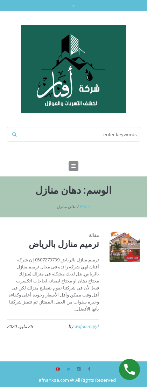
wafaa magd (87, 326)
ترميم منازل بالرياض (64, 243)
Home (85, 206)
